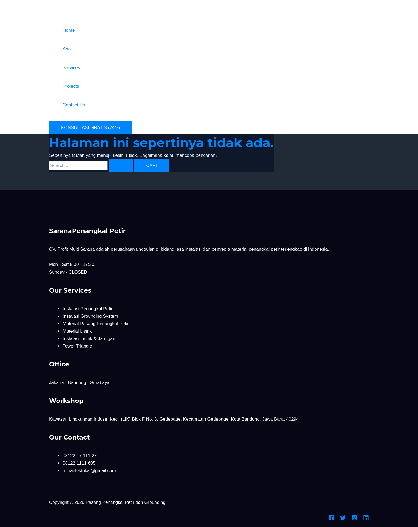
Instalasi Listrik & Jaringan (89, 338)
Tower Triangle (77, 346)
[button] (90, 127)
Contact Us (74, 104)
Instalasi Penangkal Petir (87, 308)
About (68, 48)
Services (71, 67)
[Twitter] (343, 519)
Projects (71, 86)
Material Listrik (77, 331)
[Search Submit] (121, 165)
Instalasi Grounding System (90, 316)
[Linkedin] (366, 519)
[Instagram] (354, 519)
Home (69, 30)
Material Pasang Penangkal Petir (96, 323)
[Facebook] (332, 519)
